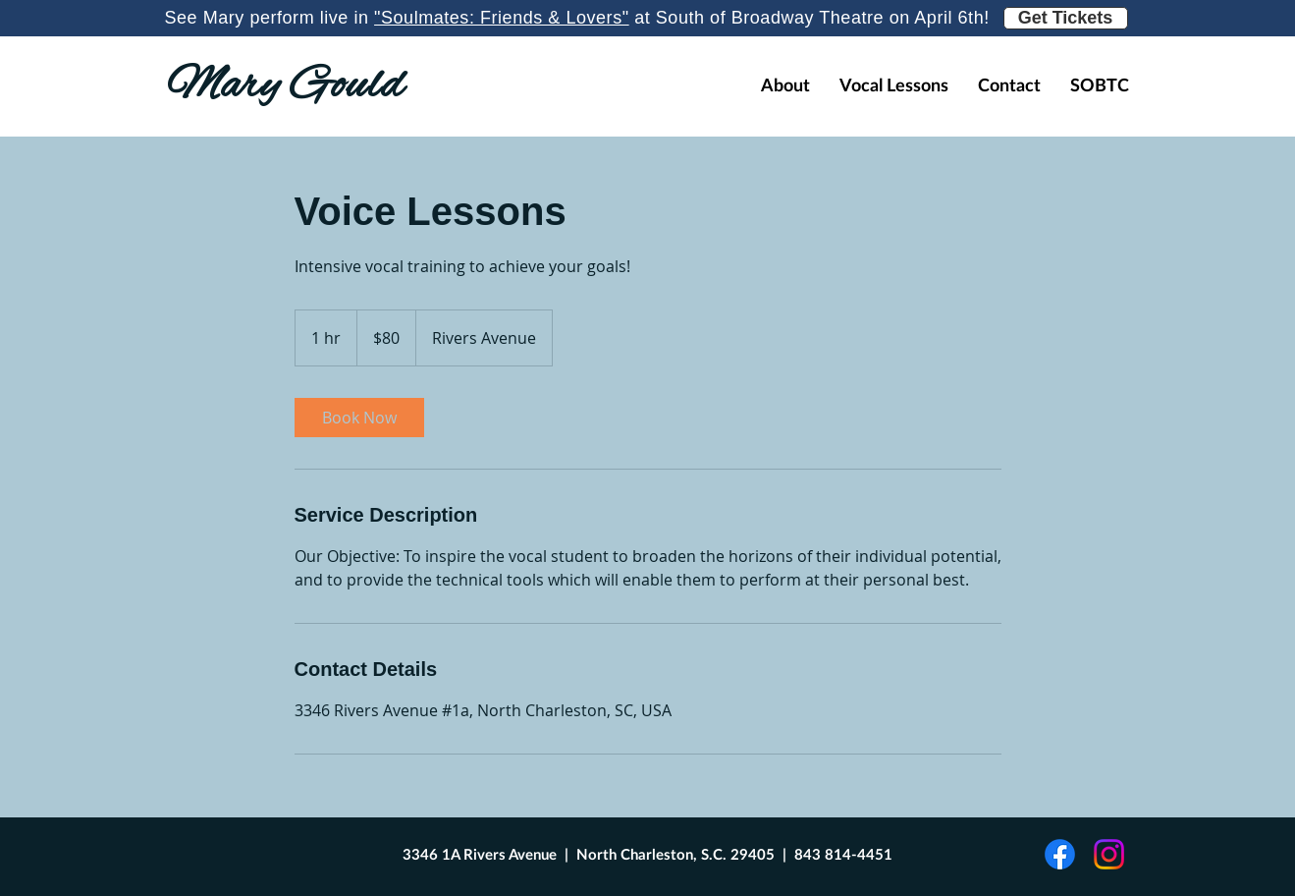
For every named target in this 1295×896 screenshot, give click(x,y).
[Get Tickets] (1065, 18)
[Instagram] (1109, 854)
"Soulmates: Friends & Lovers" (501, 18)
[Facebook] (1060, 854)
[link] (359, 417)
